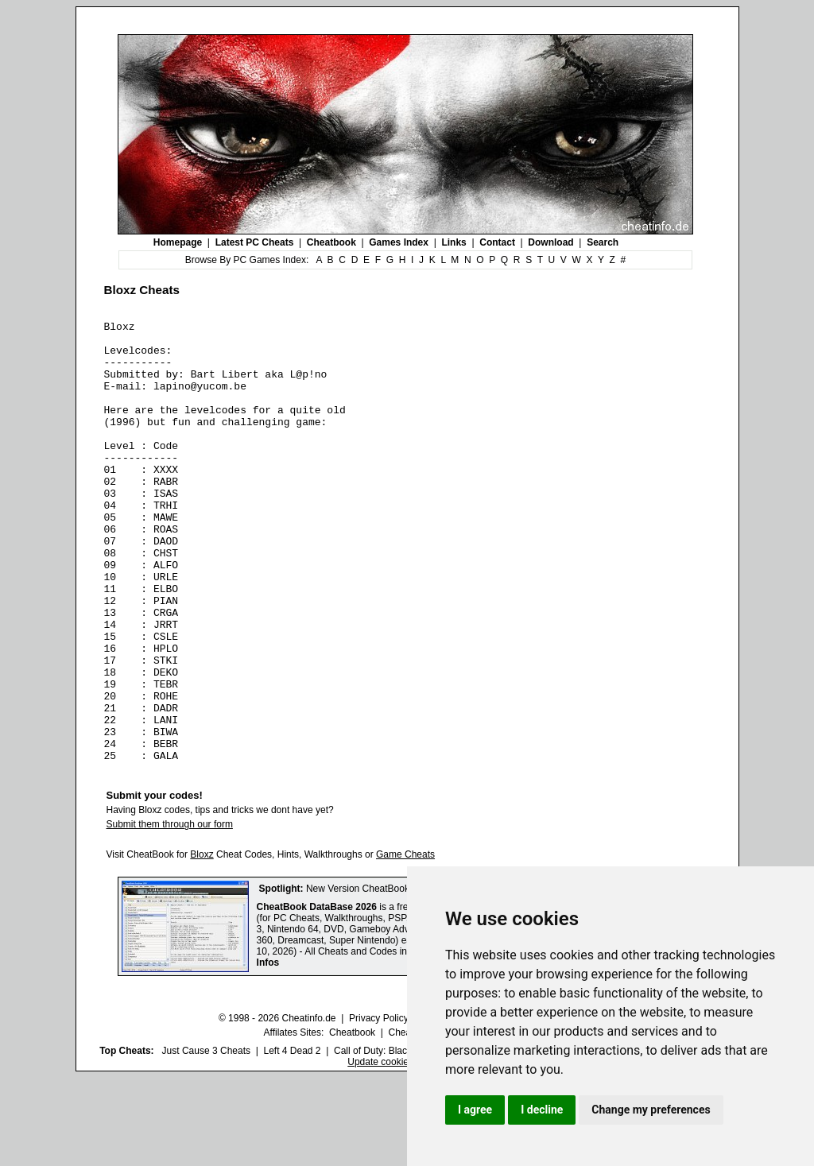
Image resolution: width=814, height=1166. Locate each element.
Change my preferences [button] (650, 1109)
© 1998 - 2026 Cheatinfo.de (277, 1106)
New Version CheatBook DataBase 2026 (392, 976)
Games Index (398, 242)
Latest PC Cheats (254, 242)
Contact (497, 242)
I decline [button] (542, 1109)
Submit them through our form (170, 912)
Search (602, 242)
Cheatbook (331, 242)
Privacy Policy (379, 1106)
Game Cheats (405, 942)
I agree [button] (475, 1109)
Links (453, 242)
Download (550, 242)
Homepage (177, 242)
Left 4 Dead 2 (291, 1139)
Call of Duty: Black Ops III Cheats (404, 1139)
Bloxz (201, 942)
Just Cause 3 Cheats (206, 1139)
